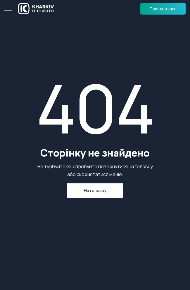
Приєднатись (163, 8)
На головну (95, 190)
